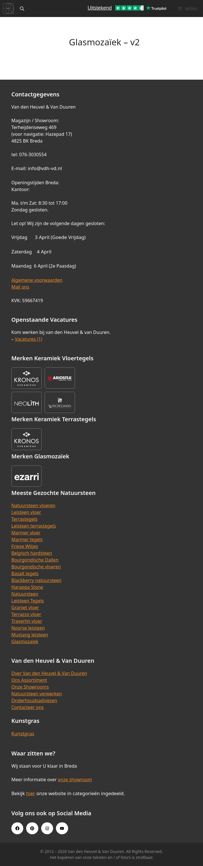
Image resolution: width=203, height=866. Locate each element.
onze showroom (75, 779)
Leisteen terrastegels (33, 526)
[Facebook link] (17, 828)
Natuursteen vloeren (33, 505)
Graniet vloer (25, 607)
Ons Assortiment (29, 680)
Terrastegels (24, 519)
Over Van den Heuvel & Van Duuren (49, 673)
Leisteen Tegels (27, 601)
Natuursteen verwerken (36, 694)
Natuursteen (24, 594)
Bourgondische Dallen (34, 560)
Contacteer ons (27, 707)
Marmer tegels (27, 539)
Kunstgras (22, 733)
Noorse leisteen (28, 628)
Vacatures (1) (28, 339)
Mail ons (20, 287)
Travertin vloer (26, 621)
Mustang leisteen (29, 635)
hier (30, 793)
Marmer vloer (25, 533)
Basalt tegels (25, 573)
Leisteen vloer (26, 512)
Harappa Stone (27, 587)
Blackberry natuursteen (36, 580)
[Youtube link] (62, 828)
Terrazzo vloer (26, 614)
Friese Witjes (24, 546)
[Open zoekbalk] (22, 8)
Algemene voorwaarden (36, 280)
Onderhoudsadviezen (34, 700)
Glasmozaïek (24, 641)
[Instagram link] (47, 828)
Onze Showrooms (30, 687)
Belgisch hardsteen (31, 553)
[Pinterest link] (32, 828)
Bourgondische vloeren (36, 567)
